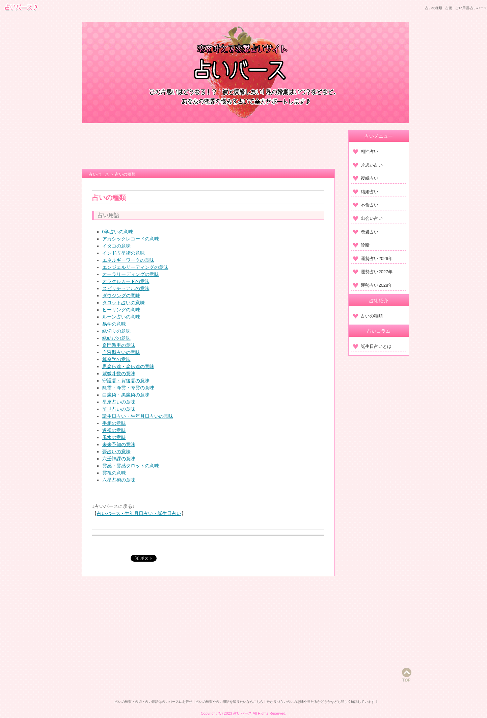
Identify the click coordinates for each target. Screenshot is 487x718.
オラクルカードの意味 (126, 281)
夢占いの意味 (116, 451)
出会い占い (368, 218)
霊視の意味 (114, 473)
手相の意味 (114, 423)
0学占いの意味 (117, 231)
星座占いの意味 (118, 402)
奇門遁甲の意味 (118, 345)
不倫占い (365, 204)
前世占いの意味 (118, 409)
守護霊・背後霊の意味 (126, 380)
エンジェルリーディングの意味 (135, 267)
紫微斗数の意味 (118, 373)
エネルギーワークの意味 (128, 260)
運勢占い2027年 (373, 271)
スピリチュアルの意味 (126, 288)
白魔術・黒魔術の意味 (126, 395)
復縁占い (365, 178)
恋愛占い (365, 231)
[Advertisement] (208, 147)
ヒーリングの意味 (121, 309)
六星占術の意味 (118, 480)
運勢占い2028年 (373, 285)
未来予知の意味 (118, 444)
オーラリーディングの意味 (130, 274)
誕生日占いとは (372, 346)
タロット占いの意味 (123, 302)
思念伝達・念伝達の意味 (128, 366)
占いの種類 (368, 315)
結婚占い (365, 191)
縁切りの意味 (116, 331)
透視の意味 (114, 430)
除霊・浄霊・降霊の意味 (128, 387)
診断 (361, 245)
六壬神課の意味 (118, 458)
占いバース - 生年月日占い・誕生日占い (139, 513)
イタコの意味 (116, 246)
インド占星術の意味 (123, 253)
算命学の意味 (116, 359)
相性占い (365, 151)
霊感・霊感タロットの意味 (130, 465)
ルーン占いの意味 (121, 316)
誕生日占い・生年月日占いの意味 (137, 416)
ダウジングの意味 (121, 295)
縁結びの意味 (116, 338)
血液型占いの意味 (121, 352)
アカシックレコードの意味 (130, 238)
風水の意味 (114, 437)
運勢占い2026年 (373, 258)
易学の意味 (114, 324)
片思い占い (368, 165)
